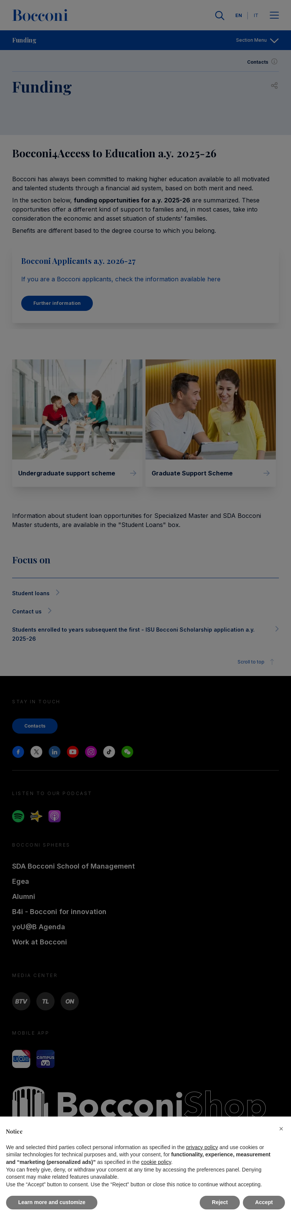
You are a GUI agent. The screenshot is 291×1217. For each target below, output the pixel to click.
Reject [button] (220, 1202)
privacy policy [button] (202, 1147)
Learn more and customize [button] (51, 1202)
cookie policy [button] (156, 1162)
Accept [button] (264, 1202)
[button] (281, 1129)
